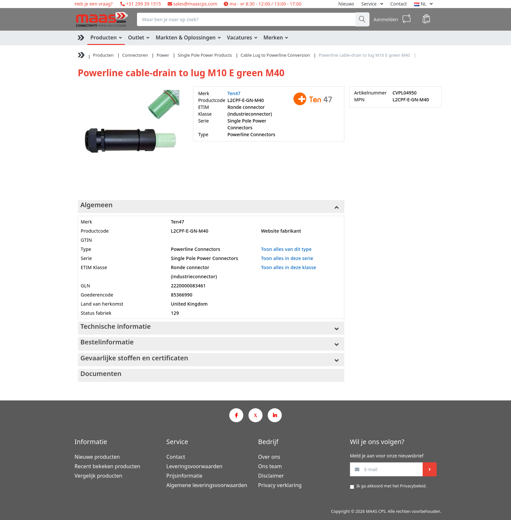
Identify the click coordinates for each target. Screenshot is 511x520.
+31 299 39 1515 (143, 4)
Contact (398, 4)
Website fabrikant (281, 231)
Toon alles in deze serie (287, 258)
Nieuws (346, 4)
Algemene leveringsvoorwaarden (206, 485)
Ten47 (234, 93)
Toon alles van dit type (286, 249)
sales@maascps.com (195, 4)
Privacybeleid (412, 486)
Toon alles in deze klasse (288, 267)
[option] (130, 139)
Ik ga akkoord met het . (391, 486)
